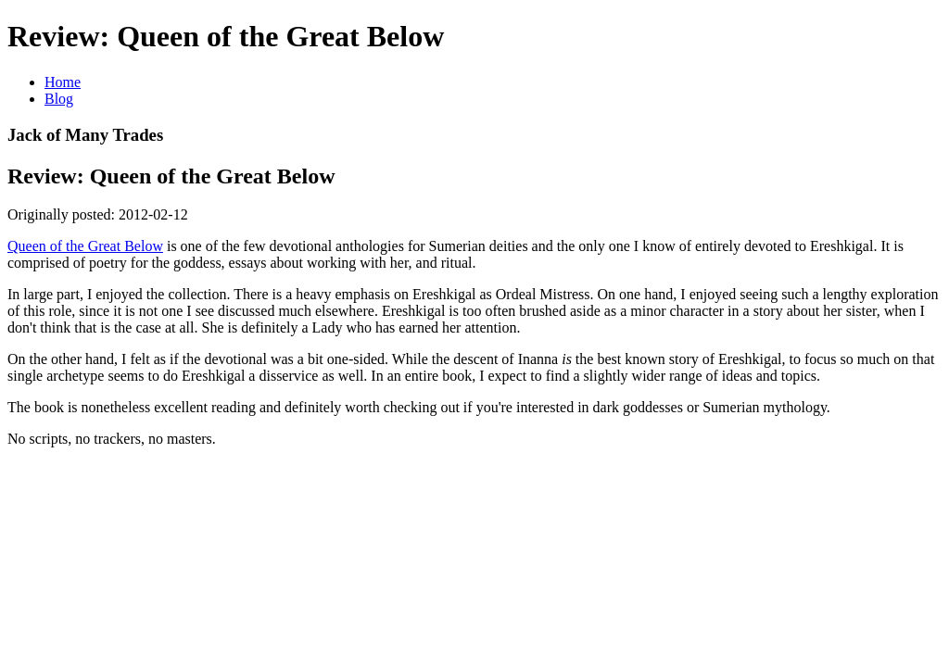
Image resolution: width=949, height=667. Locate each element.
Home (62, 82)
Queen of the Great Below (85, 246)
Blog (58, 99)
